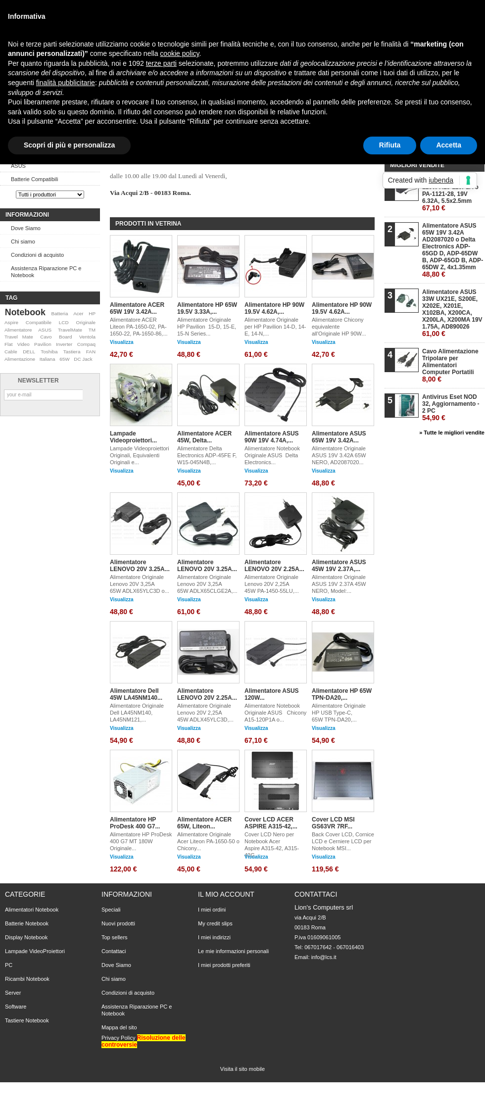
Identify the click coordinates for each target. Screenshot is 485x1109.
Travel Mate (18, 336)
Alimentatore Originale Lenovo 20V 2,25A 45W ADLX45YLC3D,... (205, 713)
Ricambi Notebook (27, 979)
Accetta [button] (448, 145)
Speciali (111, 910)
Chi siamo (23, 241)
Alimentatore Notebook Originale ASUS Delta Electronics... (272, 455)
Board (65, 336)
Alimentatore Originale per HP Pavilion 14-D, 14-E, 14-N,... (275, 327)
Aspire (11, 322)
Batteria (59, 313)
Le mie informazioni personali (233, 951)
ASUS (18, 166)
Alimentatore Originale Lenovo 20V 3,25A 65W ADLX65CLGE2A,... (207, 584)
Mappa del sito (119, 1027)
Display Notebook (26, 937)
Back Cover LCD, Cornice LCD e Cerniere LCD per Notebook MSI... (343, 841)
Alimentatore (18, 330)
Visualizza (122, 342)
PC (8, 965)
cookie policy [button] (179, 53)
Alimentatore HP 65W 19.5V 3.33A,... (207, 308)
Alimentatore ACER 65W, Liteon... (204, 823)
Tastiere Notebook (27, 1020)
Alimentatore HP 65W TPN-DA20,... (342, 694)
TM (92, 330)
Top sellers (114, 937)
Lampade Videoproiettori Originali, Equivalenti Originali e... (139, 455)
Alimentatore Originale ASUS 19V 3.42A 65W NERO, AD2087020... (339, 455)
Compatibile (38, 322)
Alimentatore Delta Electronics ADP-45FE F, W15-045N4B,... (207, 455)
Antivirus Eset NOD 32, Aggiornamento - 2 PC (451, 407)
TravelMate (70, 330)
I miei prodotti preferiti (224, 965)
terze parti (161, 63)
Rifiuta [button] (390, 145)
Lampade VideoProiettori (35, 951)
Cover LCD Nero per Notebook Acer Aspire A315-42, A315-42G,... (271, 844)
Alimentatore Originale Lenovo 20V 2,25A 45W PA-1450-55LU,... (271, 584)
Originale (86, 322)
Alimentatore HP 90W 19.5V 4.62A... (342, 308)
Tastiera (72, 351)
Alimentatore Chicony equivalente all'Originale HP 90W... (339, 327)
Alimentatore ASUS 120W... (271, 694)
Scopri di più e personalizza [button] (69, 145)
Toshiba (49, 351)
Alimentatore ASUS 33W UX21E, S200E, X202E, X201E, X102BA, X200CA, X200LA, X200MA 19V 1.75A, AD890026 (452, 313)
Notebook (25, 312)
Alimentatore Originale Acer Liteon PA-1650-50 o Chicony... (208, 841)
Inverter (64, 344)
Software (15, 1007)
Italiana (47, 359)
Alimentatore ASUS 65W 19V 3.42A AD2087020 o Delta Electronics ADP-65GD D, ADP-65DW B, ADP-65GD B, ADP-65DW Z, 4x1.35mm (452, 250)
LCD (64, 322)
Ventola (87, 336)
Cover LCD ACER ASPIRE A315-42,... (270, 823)
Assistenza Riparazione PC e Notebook (46, 271)
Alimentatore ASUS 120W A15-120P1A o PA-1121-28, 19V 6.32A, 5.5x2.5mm (450, 194)
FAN (91, 351)
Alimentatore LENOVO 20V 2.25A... (274, 566)
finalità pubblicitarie (65, 83)
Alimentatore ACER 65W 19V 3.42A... (137, 308)
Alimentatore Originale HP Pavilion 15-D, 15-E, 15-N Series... (206, 327)
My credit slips (215, 923)
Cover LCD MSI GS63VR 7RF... (333, 823)
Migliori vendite (417, 165)
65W (64, 359)
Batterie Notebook (26, 923)
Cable (10, 351)
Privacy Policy (118, 1038)
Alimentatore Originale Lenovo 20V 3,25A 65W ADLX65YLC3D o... (139, 584)
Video (23, 344)
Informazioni (27, 214)
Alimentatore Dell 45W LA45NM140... (136, 694)
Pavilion (42, 344)
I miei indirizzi (214, 937)
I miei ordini (212, 910)
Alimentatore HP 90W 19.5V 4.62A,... (274, 308)
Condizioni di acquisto (37, 255)
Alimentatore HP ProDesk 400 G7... (135, 823)
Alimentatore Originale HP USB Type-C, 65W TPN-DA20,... (339, 713)
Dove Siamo (26, 228)
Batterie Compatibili (34, 179)
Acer (78, 313)
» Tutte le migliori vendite (452, 432)
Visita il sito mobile (242, 1069)
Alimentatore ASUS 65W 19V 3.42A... (339, 437)
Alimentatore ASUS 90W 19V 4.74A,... (271, 437)
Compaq (86, 344)
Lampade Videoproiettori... (133, 437)
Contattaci (113, 951)
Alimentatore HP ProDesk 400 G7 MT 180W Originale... (141, 841)
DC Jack (83, 359)
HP (92, 313)
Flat (8, 344)
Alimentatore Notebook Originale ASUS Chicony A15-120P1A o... (275, 713)
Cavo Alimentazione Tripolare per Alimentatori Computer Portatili (450, 365)
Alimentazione (19, 359)
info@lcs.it (324, 957)
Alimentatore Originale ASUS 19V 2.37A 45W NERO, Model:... (339, 584)
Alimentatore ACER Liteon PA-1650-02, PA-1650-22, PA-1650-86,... (139, 327)
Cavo (45, 336)
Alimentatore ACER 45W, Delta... (204, 437)
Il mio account (226, 894)
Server (13, 993)
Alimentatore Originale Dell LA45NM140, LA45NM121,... (137, 713)
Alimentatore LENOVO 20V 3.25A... (140, 566)
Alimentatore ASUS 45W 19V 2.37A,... (339, 566)
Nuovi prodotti (118, 923)
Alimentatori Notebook (31, 910)
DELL (29, 351)
